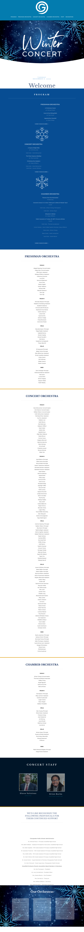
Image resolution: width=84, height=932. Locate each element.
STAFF (62, 16)
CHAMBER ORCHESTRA (53, 16)
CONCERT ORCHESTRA (39, 16)
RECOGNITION (69, 16)
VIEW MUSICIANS (41, 124)
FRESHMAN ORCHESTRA (24, 16)
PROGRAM (14, 16)
